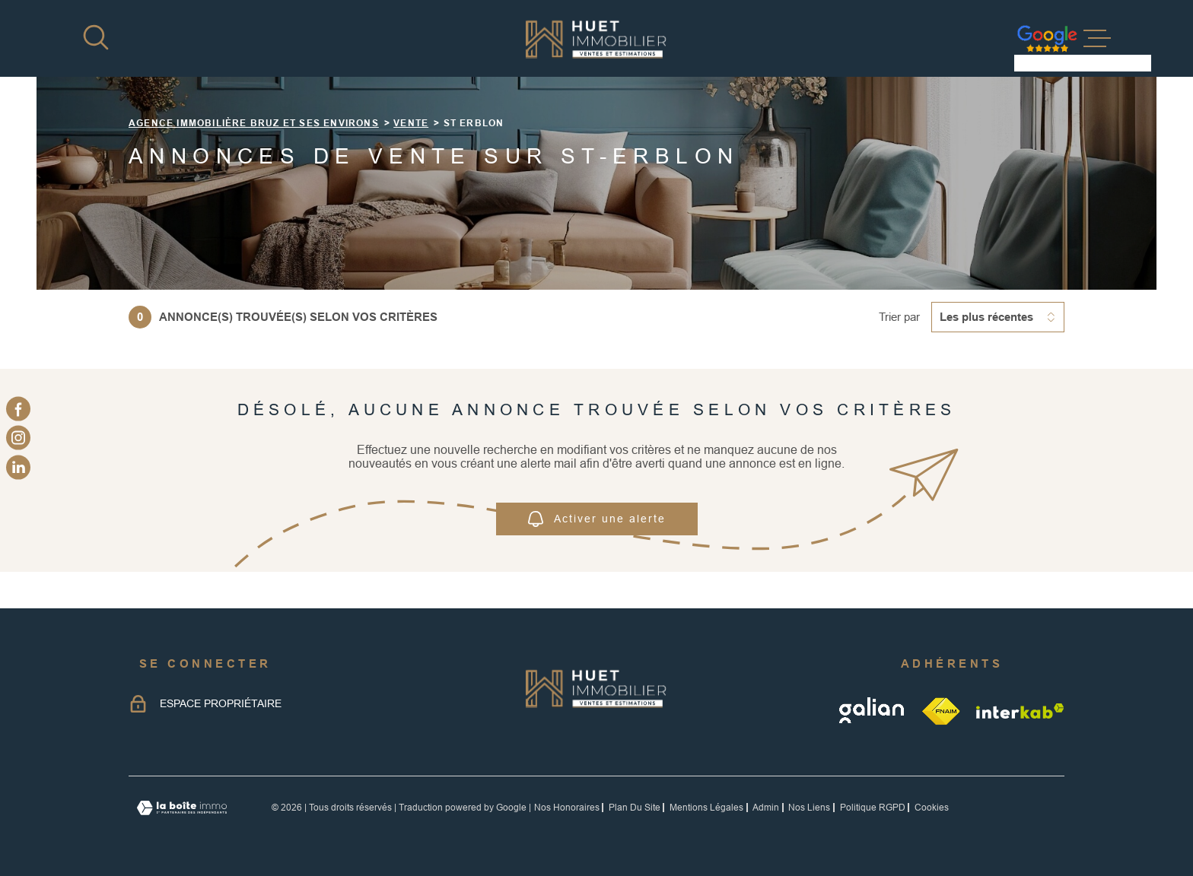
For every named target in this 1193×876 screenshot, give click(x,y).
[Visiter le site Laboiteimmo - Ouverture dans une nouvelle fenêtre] (182, 808)
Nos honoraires (567, 807)
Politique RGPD (872, 807)
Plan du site (634, 807)
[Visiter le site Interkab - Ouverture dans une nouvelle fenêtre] (1020, 711)
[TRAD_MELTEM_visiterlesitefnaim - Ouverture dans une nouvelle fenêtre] (941, 710)
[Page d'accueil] (596, 38)
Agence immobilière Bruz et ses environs (254, 123)
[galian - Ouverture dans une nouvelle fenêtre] (873, 710)
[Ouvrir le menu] (1097, 38)
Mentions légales (706, 807)
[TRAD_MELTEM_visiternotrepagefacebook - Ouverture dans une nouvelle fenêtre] (18, 409)
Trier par (899, 316)
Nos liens (809, 807)
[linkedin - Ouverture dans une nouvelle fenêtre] (18, 467)
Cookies (932, 807)
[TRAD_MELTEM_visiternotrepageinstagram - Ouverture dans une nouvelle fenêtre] (18, 438)
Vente (410, 123)
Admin (765, 807)
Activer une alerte (597, 519)
